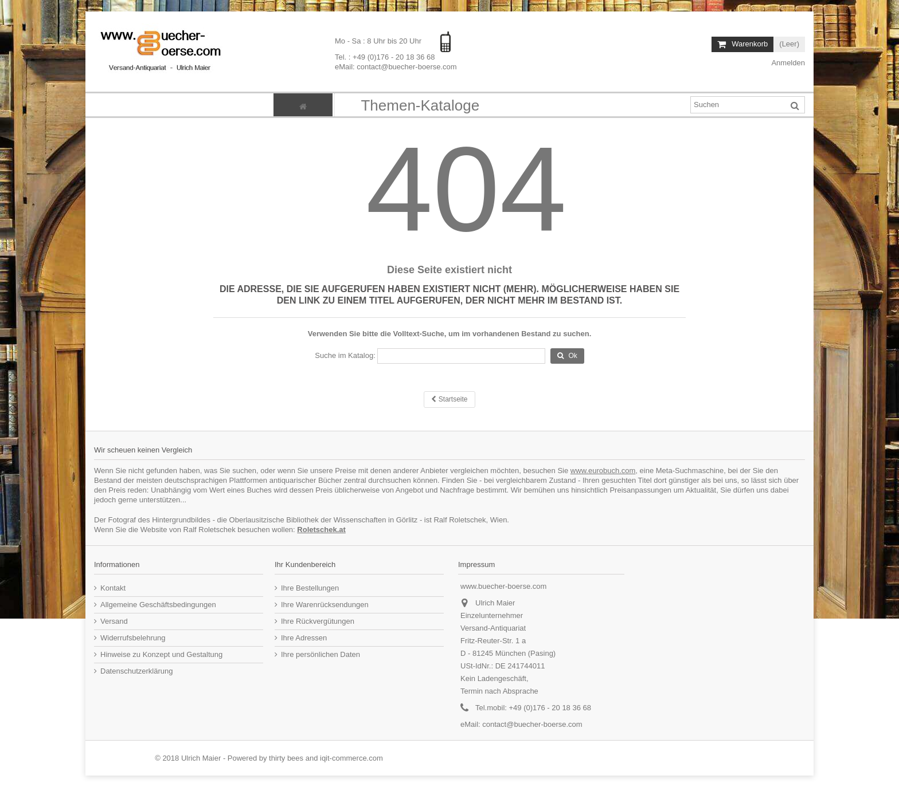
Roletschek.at (321, 529)
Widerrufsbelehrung (132, 637)
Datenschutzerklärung (136, 671)
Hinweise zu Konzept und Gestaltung (161, 654)
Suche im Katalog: (345, 355)
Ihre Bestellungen (310, 588)
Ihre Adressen (304, 637)
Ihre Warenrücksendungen (325, 604)
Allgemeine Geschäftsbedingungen (158, 604)
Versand (114, 621)
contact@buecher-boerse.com (532, 724)
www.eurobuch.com (602, 470)
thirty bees (286, 758)
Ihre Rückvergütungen (317, 621)
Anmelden (787, 62)
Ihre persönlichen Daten (320, 654)
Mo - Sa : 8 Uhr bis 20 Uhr (379, 41)
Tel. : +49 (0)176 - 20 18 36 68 (385, 57)
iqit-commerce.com (351, 758)
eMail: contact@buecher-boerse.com (396, 66)
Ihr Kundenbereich (305, 564)
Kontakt (113, 588)
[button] (419, 104)
